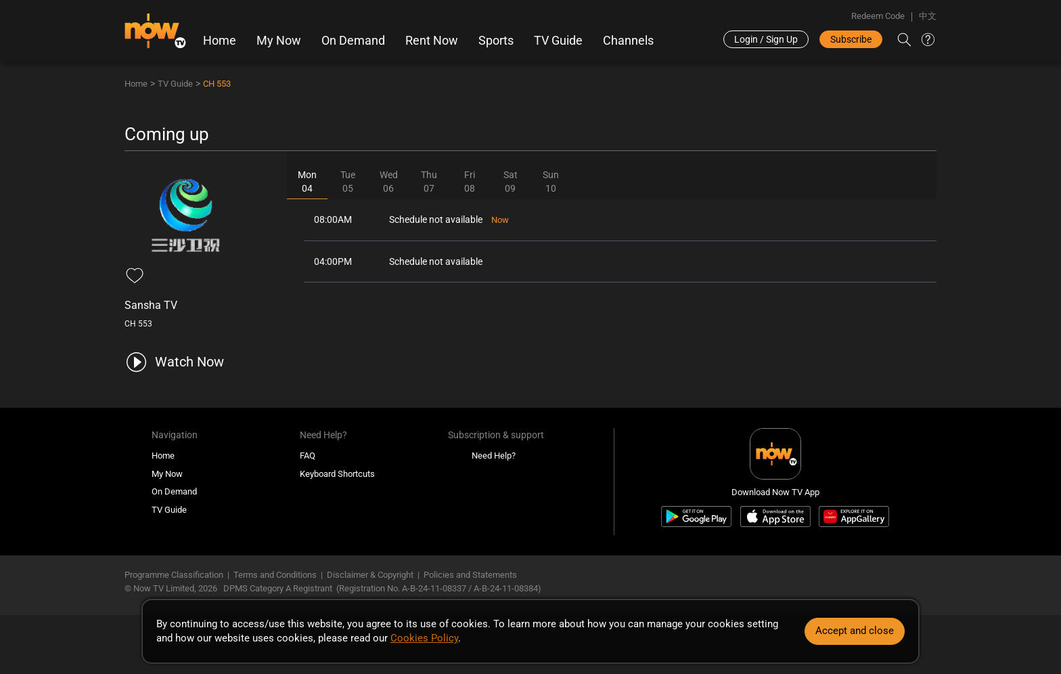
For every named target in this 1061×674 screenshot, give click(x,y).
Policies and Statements (470, 575)
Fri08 (469, 181)
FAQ (307, 455)
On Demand (353, 40)
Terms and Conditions (275, 575)
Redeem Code (878, 16)
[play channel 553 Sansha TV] (174, 362)
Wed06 (389, 181)
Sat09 (510, 181)
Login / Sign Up (766, 39)
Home (219, 40)
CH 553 (217, 84)
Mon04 (307, 181)
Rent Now (431, 40)
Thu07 (429, 181)
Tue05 (347, 181)
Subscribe (851, 39)
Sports (496, 40)
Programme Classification (174, 575)
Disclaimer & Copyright (370, 575)
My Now (278, 40)
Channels (628, 40)
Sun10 (551, 181)
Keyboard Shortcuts (337, 474)
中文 (927, 16)
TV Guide (558, 40)
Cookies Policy (424, 638)
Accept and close (854, 631)
